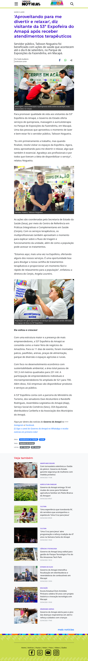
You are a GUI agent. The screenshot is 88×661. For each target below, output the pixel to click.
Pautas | (39, 648)
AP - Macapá (25, 447)
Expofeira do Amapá (27, 443)
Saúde (42, 439)
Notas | (45, 648)
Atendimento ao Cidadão (28, 439)
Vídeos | (58, 648)
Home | (24, 648)
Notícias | (32, 648)
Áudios (64, 648)
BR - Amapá (36, 447)
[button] (15, 4)
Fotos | (52, 648)
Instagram (19, 425)
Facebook (29, 425)
